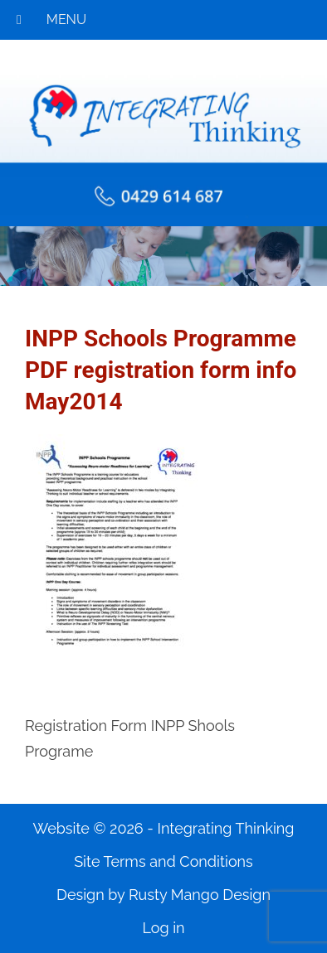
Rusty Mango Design (200, 894)
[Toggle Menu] (19, 20)
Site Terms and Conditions (163, 861)
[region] (163, 256)
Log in (163, 927)
